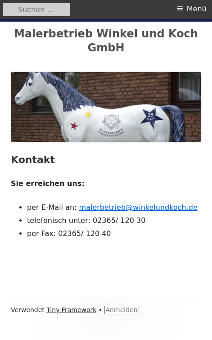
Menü (197, 9)
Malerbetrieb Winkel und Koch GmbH (106, 40)
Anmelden (122, 309)
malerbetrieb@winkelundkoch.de (138, 207)
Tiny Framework (71, 309)
